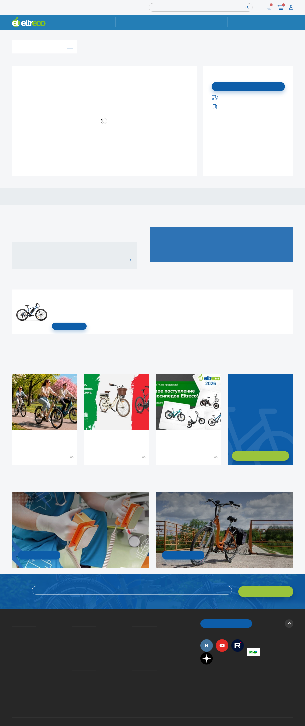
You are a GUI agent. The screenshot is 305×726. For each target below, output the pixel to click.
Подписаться (248, 86)
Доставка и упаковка (171, 22)
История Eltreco (13, 634)
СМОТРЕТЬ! (183, 554)
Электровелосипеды (13, 640)
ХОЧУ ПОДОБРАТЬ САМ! (260, 456)
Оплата (209, 22)
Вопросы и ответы (133, 628)
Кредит (72, 640)
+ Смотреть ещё (12, 474)
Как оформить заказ (133, 634)
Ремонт (133, 22)
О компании (12, 628)
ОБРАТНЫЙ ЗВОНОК (226, 620)
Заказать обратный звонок (232, 439)
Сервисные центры (133, 676)
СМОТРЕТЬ (69, 326)
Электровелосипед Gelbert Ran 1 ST (53, 296)
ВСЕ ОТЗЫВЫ (129, 260)
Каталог (44, 45)
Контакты (246, 22)
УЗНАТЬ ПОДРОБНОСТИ (39, 554)
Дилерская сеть (133, 670)
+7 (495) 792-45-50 (291, 26)
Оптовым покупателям (13, 663)
